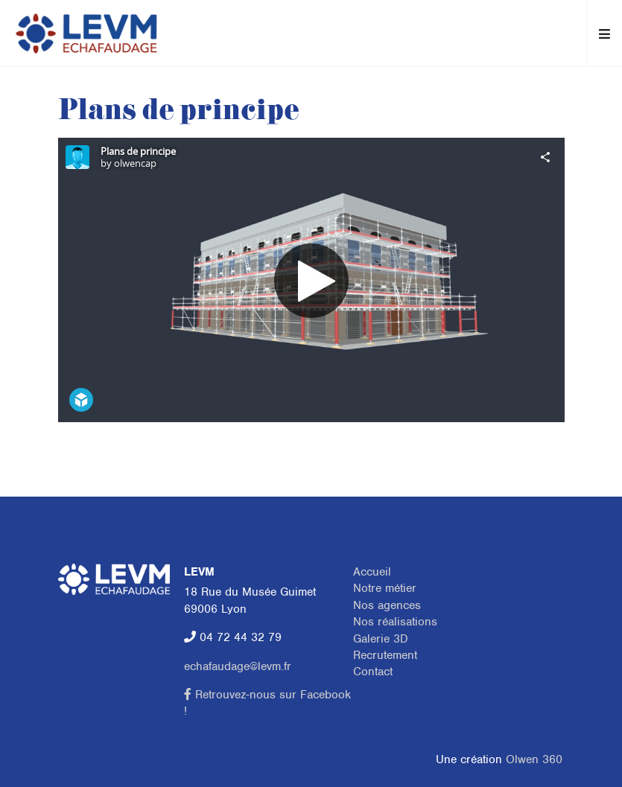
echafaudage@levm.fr (237, 666)
